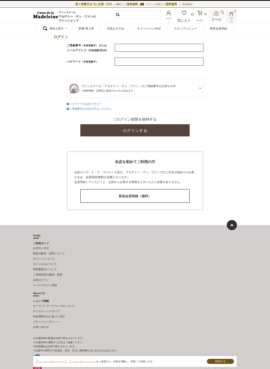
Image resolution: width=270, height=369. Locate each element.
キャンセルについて (45, 258)
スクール (216, 19)
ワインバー (231, 19)
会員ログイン (41, 272)
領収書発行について (45, 263)
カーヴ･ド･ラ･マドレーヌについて (53, 296)
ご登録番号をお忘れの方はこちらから (90, 107)
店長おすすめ (115, 28)
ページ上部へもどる (232, 223)
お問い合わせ (41, 314)
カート (202, 19)
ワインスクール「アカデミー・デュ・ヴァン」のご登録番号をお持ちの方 (129, 88)
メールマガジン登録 (45, 276)
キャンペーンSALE (149, 28)
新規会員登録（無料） (135, 194)
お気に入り (189, 19)
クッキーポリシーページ (82, 361)
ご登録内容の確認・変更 (47, 267)
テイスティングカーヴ (46, 301)
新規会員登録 (218, 28)
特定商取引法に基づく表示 (49, 305)
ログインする (135, 128)
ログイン (175, 19)
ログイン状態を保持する (135, 117)
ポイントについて (43, 254)
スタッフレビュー (185, 28)
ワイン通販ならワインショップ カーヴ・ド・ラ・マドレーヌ (47, 16)
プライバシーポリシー (46, 310)
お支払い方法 (41, 245)
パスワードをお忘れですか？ (86, 103)
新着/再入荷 (86, 28)
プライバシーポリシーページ (51, 361)
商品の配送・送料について (49, 249)
